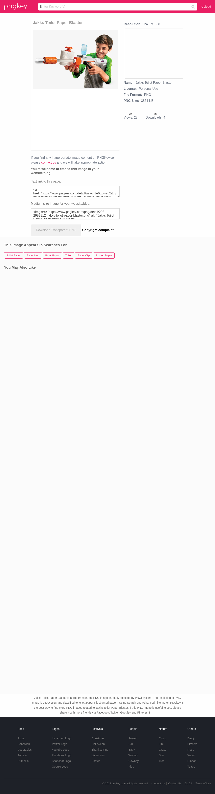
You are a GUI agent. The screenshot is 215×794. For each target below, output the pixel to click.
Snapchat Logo (61, 761)
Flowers (192, 744)
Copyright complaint (98, 230)
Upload (206, 6)
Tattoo (191, 766)
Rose (190, 749)
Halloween (98, 744)
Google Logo (60, 766)
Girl (130, 744)
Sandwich (24, 744)
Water (191, 755)
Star (161, 755)
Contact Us (174, 783)
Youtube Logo (60, 749)
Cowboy (133, 761)
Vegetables (25, 749)
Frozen (132, 738)
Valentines (98, 755)
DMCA (188, 783)
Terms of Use (203, 783)
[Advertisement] (99, 119)
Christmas (98, 738)
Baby (131, 749)
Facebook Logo (61, 755)
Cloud (162, 738)
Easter (96, 761)
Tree (161, 761)
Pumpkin (23, 761)
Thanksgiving (100, 749)
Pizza (21, 738)
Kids (131, 766)
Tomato (22, 755)
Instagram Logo (61, 738)
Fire (161, 744)
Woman (133, 755)
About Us (159, 783)
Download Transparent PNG (56, 230)
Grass (162, 749)
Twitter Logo (59, 744)
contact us (48, 162)
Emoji (190, 738)
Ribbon (191, 761)
